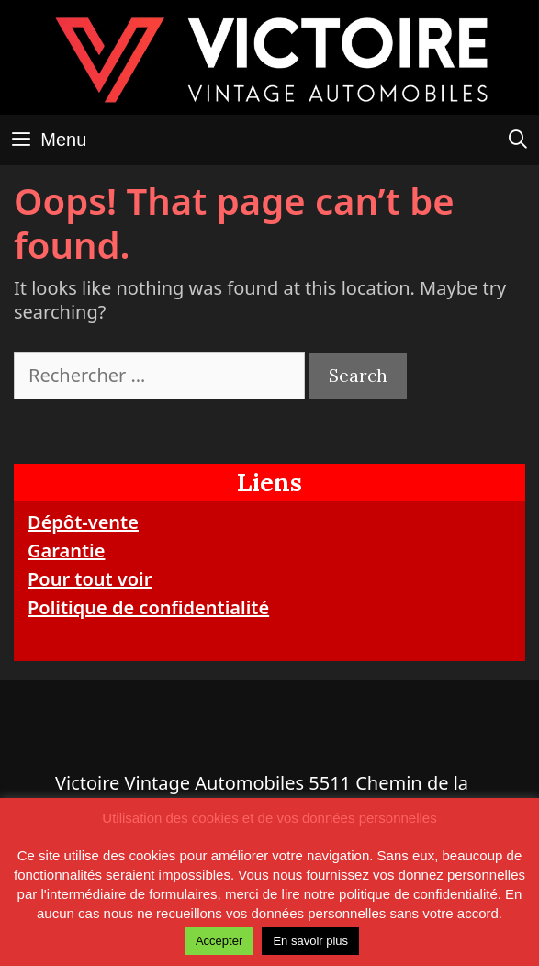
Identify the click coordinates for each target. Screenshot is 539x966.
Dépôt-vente (83, 522)
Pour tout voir (90, 579)
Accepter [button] (219, 941)
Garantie (66, 550)
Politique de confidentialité (148, 607)
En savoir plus (310, 941)
